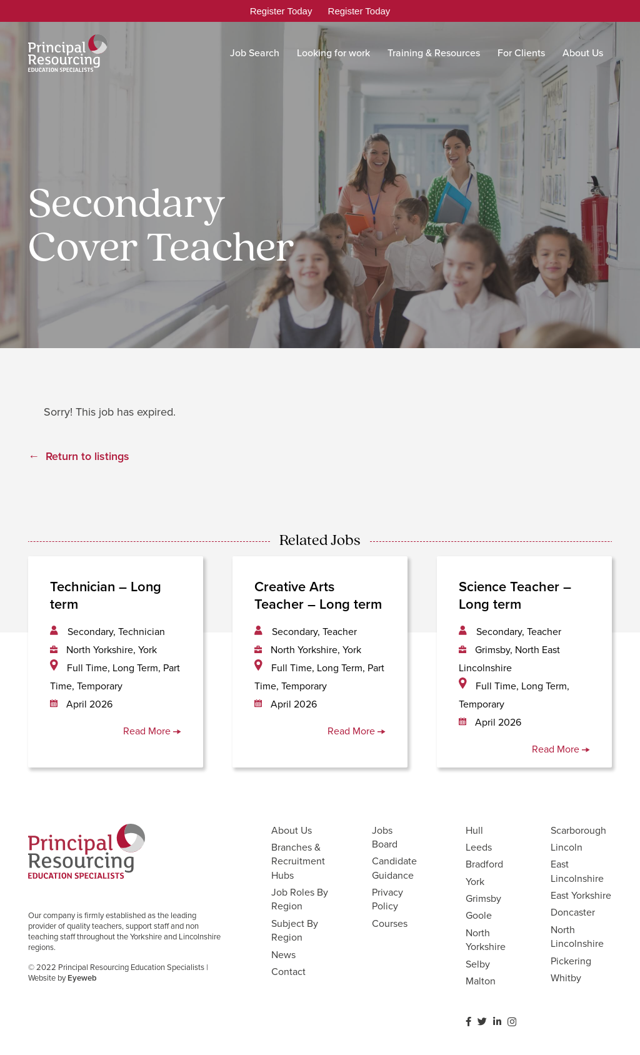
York (475, 881)
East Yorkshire (581, 895)
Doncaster (573, 912)
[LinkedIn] (497, 1021)
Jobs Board (385, 837)
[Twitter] (482, 1021)
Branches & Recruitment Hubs (298, 861)
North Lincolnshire (577, 936)
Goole (479, 915)
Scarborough (578, 830)
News (283, 955)
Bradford (484, 864)
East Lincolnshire (577, 871)
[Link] (68, 53)
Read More (152, 731)
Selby (478, 964)
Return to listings (87, 456)
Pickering (571, 961)
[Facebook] (468, 1021)
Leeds (479, 847)
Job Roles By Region (299, 899)
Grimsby (483, 898)
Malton (481, 981)
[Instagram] (512, 1022)
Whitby (566, 978)
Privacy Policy (387, 899)
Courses (390, 923)
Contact (288, 971)
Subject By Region (294, 930)
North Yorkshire (486, 940)
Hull (474, 830)
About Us (291, 830)
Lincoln (566, 847)
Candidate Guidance (394, 868)
